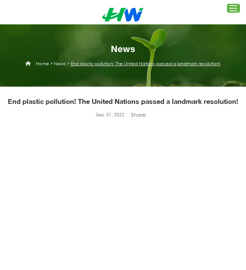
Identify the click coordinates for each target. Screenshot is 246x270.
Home (42, 63)
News (60, 63)
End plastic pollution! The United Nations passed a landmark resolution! (146, 63)
